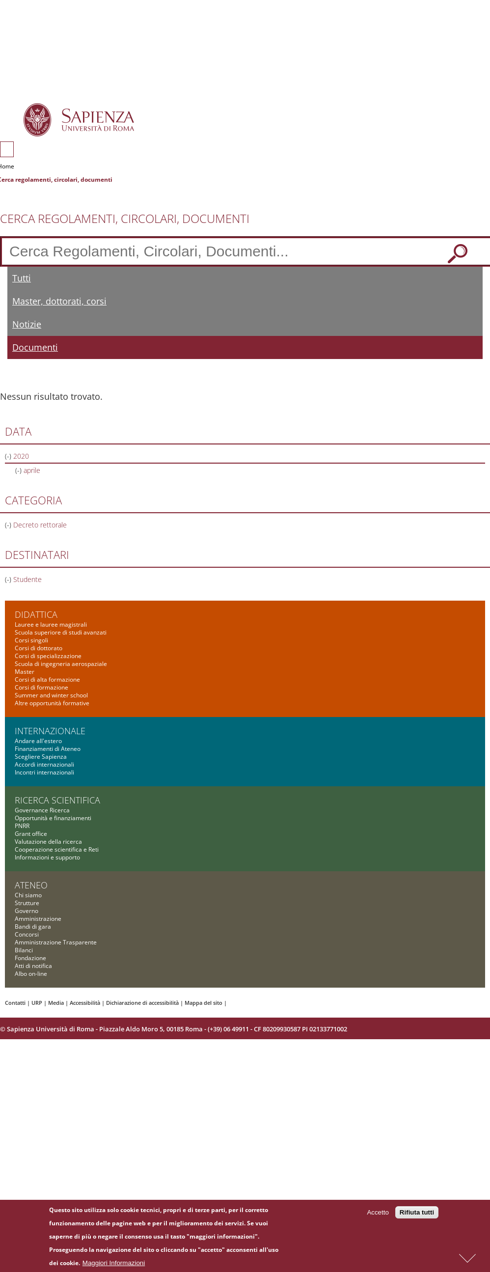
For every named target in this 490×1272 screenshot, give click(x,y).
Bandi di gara (33, 926)
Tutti (21, 278)
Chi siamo (28, 895)
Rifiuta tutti (417, 1214)
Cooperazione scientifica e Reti (57, 849)
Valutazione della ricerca (48, 841)
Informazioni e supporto (47, 857)
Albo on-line (31, 973)
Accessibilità (85, 1002)
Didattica (36, 614)
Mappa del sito (203, 1002)
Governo (26, 911)
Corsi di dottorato (38, 648)
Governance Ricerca (42, 810)
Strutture (27, 903)
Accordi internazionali (44, 764)
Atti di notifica (33, 966)
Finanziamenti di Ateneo (48, 749)
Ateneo (31, 885)
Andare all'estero (38, 741)
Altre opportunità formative (52, 703)
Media (56, 1002)
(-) (9, 456)
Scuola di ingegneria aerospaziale (61, 664)
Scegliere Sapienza (41, 756)
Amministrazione (38, 918)
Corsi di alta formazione (47, 679)
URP (36, 1002)
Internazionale (50, 731)
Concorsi (27, 934)
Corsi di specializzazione (48, 656)
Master (24, 671)
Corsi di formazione (41, 687)
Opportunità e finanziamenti (53, 818)
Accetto (377, 1214)
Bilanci (24, 950)
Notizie (26, 324)
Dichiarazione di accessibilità (142, 1002)
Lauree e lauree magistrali (51, 624)
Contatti (15, 1002)
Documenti (35, 347)
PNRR (22, 826)
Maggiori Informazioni (113, 1265)
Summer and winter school (51, 695)
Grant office (31, 834)
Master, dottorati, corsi (59, 301)
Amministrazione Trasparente (56, 942)
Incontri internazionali (44, 772)
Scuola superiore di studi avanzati (61, 632)
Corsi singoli (31, 640)
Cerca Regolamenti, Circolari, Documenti (124, 218)
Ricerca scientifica (57, 800)
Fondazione (30, 958)
